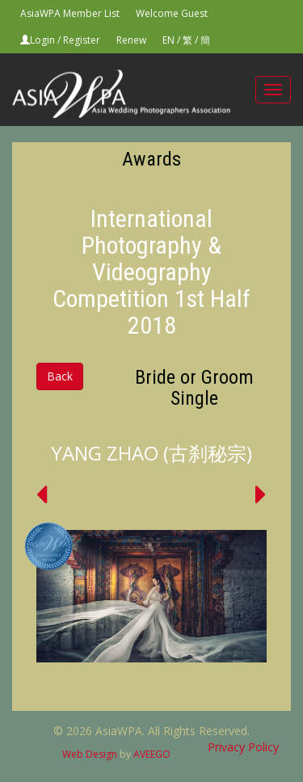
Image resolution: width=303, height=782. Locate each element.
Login (42, 40)
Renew (131, 40)
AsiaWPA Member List (70, 13)
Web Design (89, 754)
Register (81, 40)
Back (60, 376)
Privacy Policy (243, 747)
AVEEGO (151, 754)
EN (168, 40)
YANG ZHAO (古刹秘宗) (151, 452)
